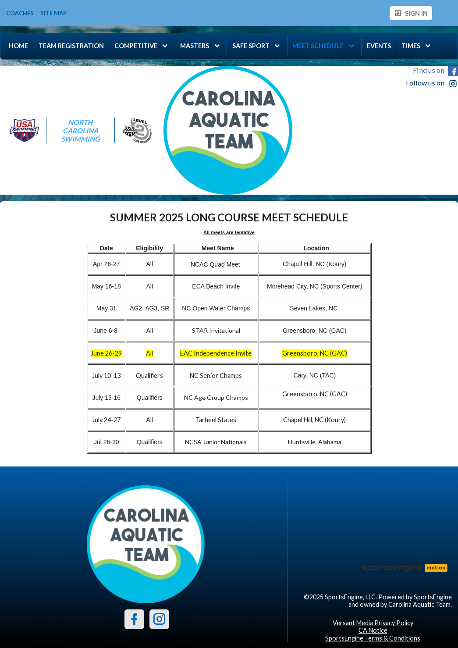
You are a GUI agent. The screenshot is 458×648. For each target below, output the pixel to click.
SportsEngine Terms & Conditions (372, 638)
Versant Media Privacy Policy (373, 623)
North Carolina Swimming (80, 130)
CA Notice (373, 630)
